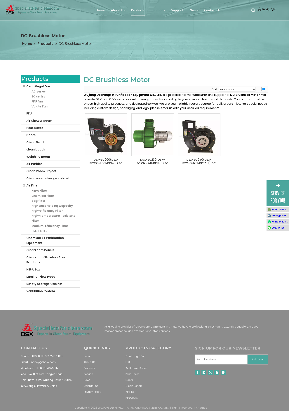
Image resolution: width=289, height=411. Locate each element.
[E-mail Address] (220, 359)
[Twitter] (210, 372)
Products (137, 10)
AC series (39, 91)
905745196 (278, 227)
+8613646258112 (280, 221)
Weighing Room (38, 157)
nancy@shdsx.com (43, 362)
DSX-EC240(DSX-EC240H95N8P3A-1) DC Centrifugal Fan (199, 161)
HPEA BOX (132, 398)
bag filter (39, 201)
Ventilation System (40, 291)
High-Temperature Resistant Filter (53, 218)
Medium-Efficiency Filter (50, 226)
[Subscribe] (257, 359)
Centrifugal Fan (38, 86)
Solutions (158, 10)
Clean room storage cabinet (47, 178)
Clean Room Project (41, 171)
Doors (31, 135)
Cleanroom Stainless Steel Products (46, 259)
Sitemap (201, 408)
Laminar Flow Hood (40, 277)
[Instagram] (223, 372)
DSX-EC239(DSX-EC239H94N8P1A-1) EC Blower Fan (152, 161)
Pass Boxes (34, 128)
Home (100, 10)
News (193, 10)
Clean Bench (35, 142)
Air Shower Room (39, 121)
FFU (29, 113)
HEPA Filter (39, 191)
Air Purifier (34, 164)
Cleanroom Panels (40, 250)
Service (88, 374)
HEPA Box (33, 269)
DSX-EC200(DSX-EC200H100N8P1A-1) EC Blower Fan (106, 161)
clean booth (35, 149)
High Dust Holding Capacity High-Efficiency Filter (52, 208)
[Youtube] (216, 372)
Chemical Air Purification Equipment (45, 240)
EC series (38, 96)
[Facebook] (197, 372)
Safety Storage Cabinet (44, 284)
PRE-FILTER (39, 231)
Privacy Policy (92, 392)
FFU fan (37, 101)
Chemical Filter (43, 196)
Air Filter (32, 185)
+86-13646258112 (280, 209)
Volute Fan (40, 106)
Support (177, 10)
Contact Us (212, 10)
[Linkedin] (203, 372)
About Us (117, 10)
